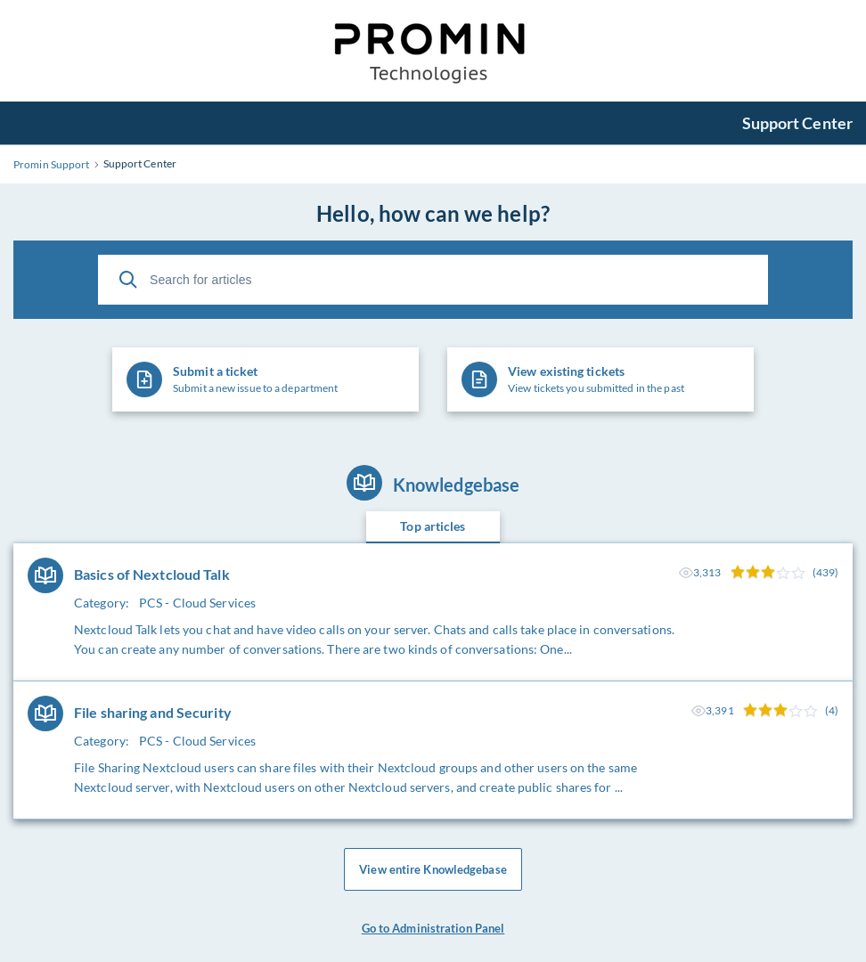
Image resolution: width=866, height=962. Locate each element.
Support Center (797, 123)
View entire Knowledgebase (433, 869)
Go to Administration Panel (433, 928)
